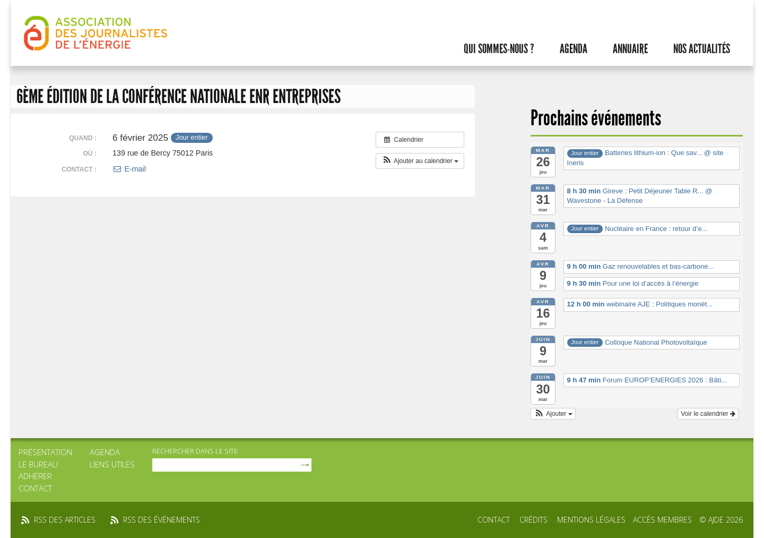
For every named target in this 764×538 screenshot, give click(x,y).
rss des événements (161, 520)
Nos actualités (701, 48)
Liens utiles (112, 464)
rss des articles (65, 520)
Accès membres (662, 520)
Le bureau (38, 464)
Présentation (45, 452)
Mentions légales (591, 520)
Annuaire (630, 48)
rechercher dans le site (195, 451)
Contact (35, 488)
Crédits (533, 520)
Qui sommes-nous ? (499, 48)
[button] (420, 160)
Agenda (573, 48)
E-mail (129, 169)
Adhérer (35, 476)
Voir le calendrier (708, 413)
